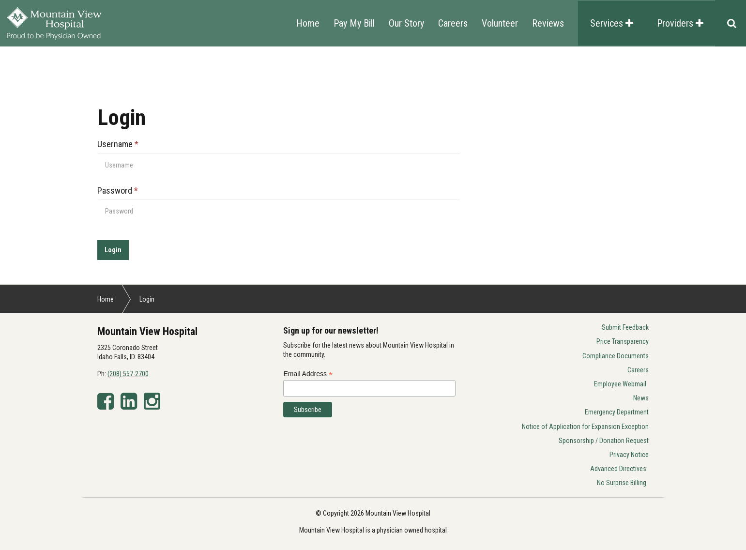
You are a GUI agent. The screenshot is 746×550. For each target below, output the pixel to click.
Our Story (406, 23)
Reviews (548, 23)
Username (117, 144)
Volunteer (500, 23)
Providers (680, 23)
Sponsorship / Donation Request (604, 440)
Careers (453, 23)
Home (308, 23)
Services (611, 23)
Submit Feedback (625, 327)
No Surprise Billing (621, 483)
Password (117, 190)
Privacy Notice (629, 454)
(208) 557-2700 (128, 374)
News (641, 398)
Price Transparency (622, 341)
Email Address (308, 374)
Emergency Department (617, 412)
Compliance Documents (615, 356)
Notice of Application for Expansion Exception (585, 426)
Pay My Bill (354, 23)
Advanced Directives (618, 469)
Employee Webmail (620, 384)
